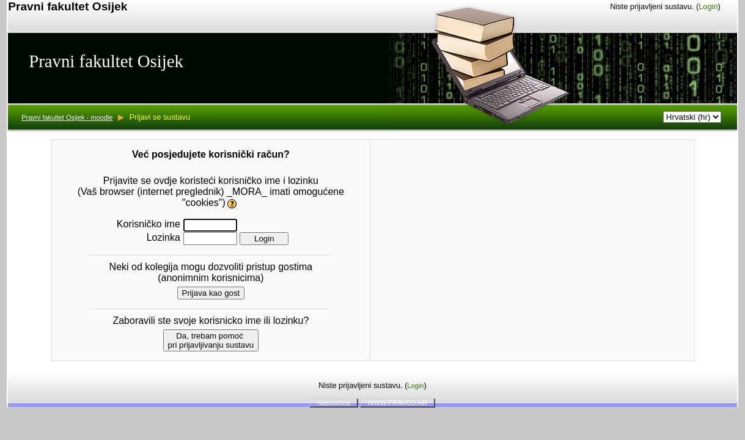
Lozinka (163, 237)
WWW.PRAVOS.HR (397, 402)
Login (708, 6)
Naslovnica (333, 402)
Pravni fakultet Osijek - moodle (66, 117)
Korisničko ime (148, 224)
